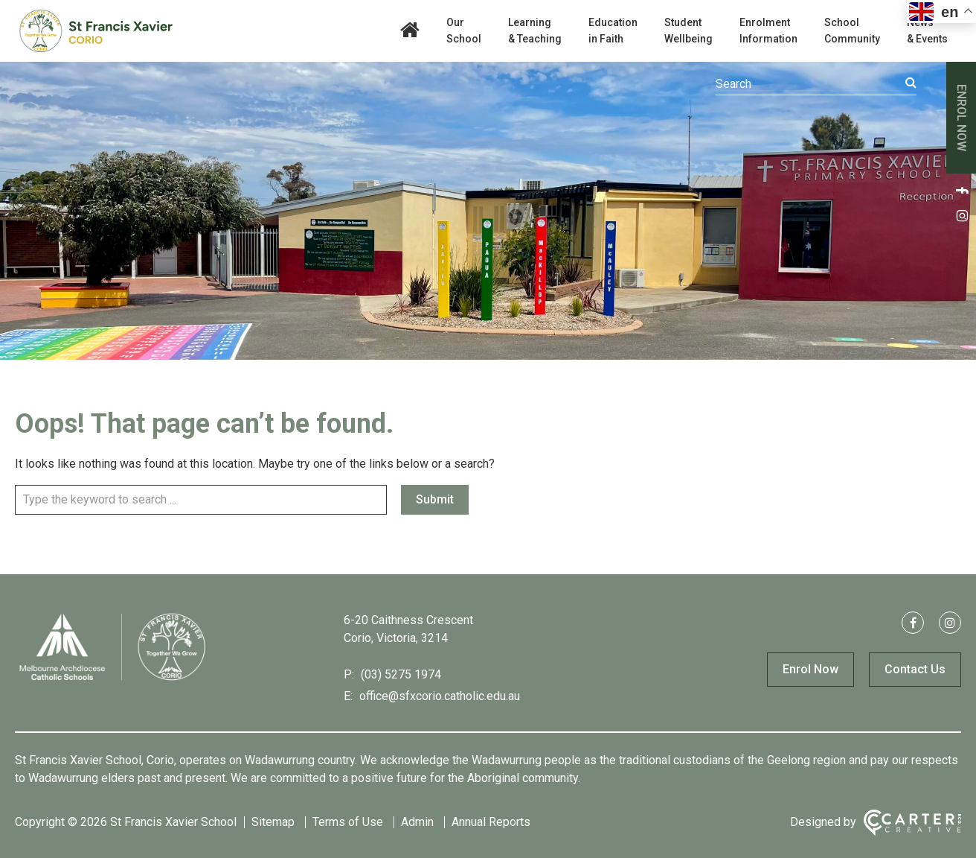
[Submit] (910, 83)
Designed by (823, 822)
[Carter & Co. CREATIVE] (912, 823)
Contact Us (915, 669)
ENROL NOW (961, 117)
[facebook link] (961, 190)
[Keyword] (816, 84)
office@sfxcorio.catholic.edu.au (438, 696)
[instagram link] (961, 215)
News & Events (927, 30)
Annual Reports (491, 822)
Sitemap (273, 822)
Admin (417, 822)
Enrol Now (810, 669)
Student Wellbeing (688, 30)
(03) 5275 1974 (399, 674)
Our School (463, 30)
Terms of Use (347, 822)
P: (349, 674)
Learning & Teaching (535, 30)
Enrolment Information (768, 30)
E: (348, 696)
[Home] (111, 680)
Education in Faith (613, 30)
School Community (852, 30)
